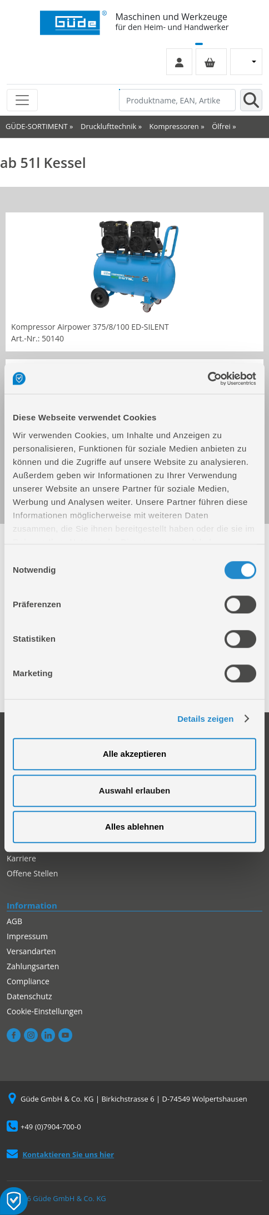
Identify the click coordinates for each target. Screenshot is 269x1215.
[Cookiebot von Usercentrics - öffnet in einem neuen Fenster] (207, 378)
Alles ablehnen (134, 826)
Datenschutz (29, 996)
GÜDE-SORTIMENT (37, 126)
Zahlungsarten (33, 966)
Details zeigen (205, 718)
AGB (14, 921)
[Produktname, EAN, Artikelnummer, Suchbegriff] (177, 100)
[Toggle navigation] (22, 100)
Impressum (27, 936)
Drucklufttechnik (108, 126)
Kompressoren (174, 126)
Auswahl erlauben (134, 790)
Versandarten (31, 951)
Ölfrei (221, 126)
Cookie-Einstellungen (45, 1011)
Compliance (28, 981)
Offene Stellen (32, 873)
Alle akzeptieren (134, 753)
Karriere (21, 858)
